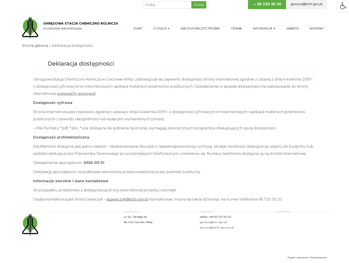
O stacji (161, 28)
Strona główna (35, 45)
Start (137, 28)
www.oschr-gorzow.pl (76, 93)
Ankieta (292, 28)
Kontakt (317, 28)
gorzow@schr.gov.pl (306, 4)
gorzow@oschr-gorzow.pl (217, 227)
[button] (343, 6)
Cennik (236, 28)
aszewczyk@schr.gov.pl (127, 199)
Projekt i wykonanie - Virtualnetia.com (307, 257)
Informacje (264, 28)
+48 (267, 4)
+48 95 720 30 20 (219, 216)
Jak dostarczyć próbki (200, 28)
